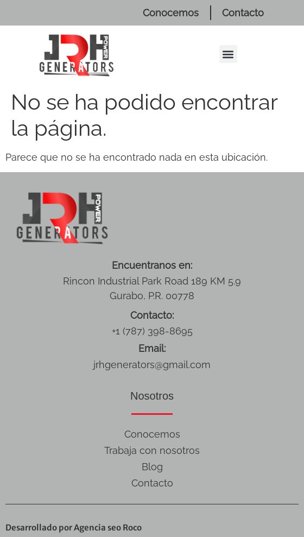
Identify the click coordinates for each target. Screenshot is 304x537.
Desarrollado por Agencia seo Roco (73, 527)
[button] (228, 54)
